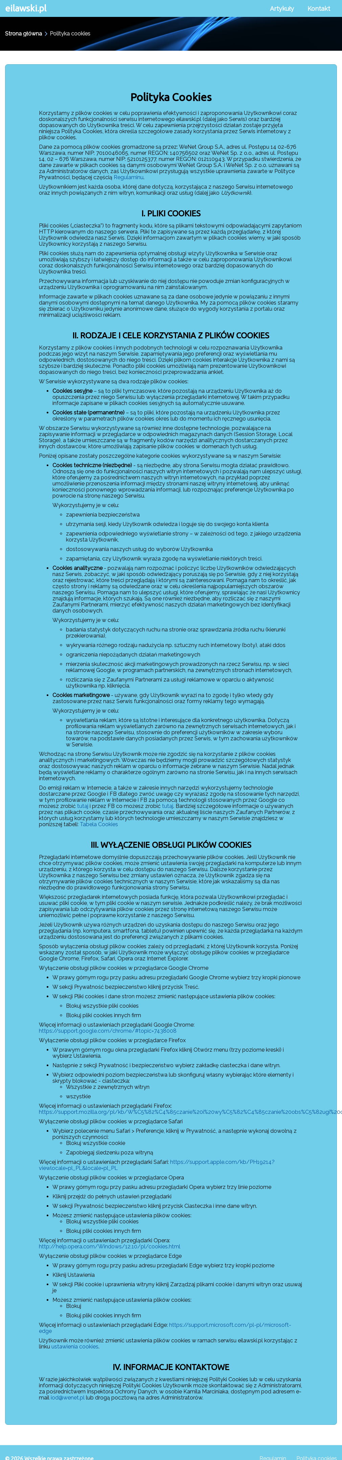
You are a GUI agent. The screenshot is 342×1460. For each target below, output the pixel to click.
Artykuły (282, 8)
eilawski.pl (25, 8)
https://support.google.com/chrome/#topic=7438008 (108, 1031)
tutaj (82, 806)
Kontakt (318, 8)
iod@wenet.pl (68, 1397)
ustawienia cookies (74, 1346)
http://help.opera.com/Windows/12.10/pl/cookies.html (109, 1246)
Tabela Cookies (99, 824)
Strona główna (23, 34)
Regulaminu (128, 177)
